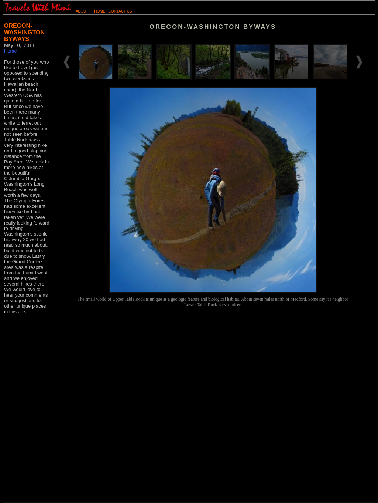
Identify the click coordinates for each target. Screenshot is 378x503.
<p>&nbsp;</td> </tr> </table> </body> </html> (213, 184)
